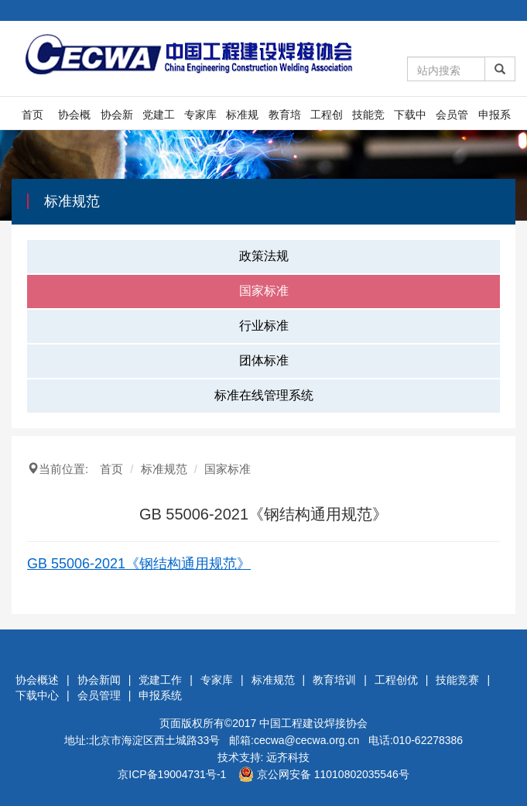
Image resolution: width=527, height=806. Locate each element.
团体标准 (264, 360)
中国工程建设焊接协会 (313, 723)
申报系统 (494, 118)
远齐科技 (288, 757)
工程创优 (326, 118)
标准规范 (242, 118)
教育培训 (285, 118)
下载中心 (410, 118)
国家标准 (264, 290)
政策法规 (264, 255)
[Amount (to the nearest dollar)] (446, 69)
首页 (32, 114)
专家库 (200, 114)
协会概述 (74, 118)
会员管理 (452, 118)
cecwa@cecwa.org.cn (306, 740)
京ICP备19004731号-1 (172, 774)
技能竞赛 (368, 118)
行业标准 (264, 325)
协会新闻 (117, 118)
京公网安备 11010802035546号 (323, 774)
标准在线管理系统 (263, 395)
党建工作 (158, 118)
